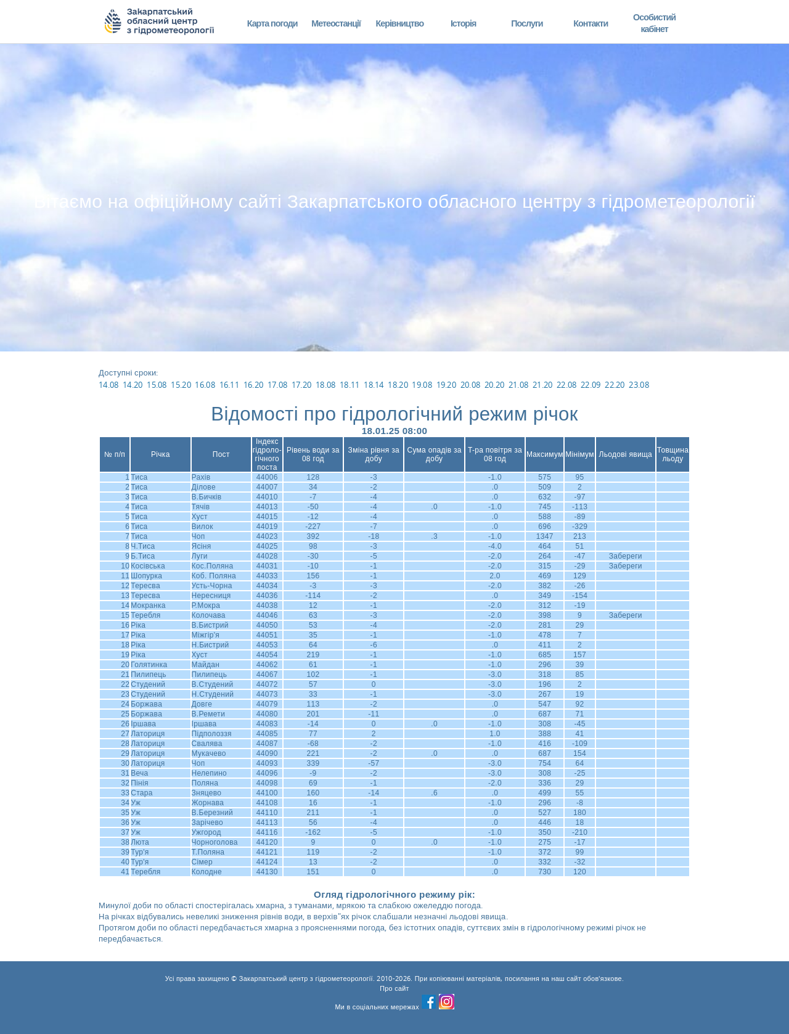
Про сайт (394, 988)
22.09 (591, 384)
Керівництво (399, 23)
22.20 (615, 384)
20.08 (470, 384)
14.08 (109, 384)
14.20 (133, 384)
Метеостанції (336, 23)
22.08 (567, 384)
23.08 (639, 384)
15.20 (181, 384)
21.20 (543, 384)
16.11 (229, 384)
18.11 (350, 384)
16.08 (205, 384)
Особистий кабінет (654, 23)
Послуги (526, 23)
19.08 (422, 384)
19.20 (446, 384)
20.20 (494, 384)
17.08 (278, 384)
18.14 (374, 384)
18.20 (398, 384)
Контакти (590, 23)
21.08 (519, 384)
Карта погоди (272, 23)
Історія (463, 23)
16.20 (253, 384)
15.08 (157, 384)
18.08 (326, 384)
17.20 (302, 384)
